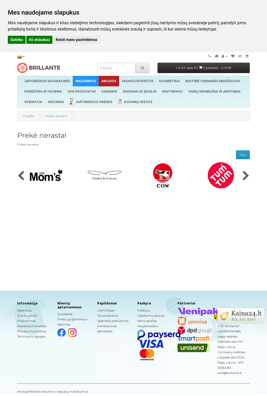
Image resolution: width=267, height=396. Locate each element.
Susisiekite (64, 314)
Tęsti (242, 155)
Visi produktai (107, 315)
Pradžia (28, 116)
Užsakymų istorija (150, 315)
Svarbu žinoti (27, 315)
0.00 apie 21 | (204, 68)
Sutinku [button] (16, 40)
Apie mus (24, 310)
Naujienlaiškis (147, 326)
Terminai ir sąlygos (31, 336)
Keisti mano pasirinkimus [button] (76, 40)
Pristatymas (26, 321)
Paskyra (143, 310)
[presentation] (21, 176)
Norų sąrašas (147, 321)
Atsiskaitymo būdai (31, 326)
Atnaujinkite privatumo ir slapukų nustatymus (52, 391)
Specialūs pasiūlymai (113, 321)
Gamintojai (105, 310)
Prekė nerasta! (56, 116)
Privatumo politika (31, 331)
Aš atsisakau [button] (39, 40)
